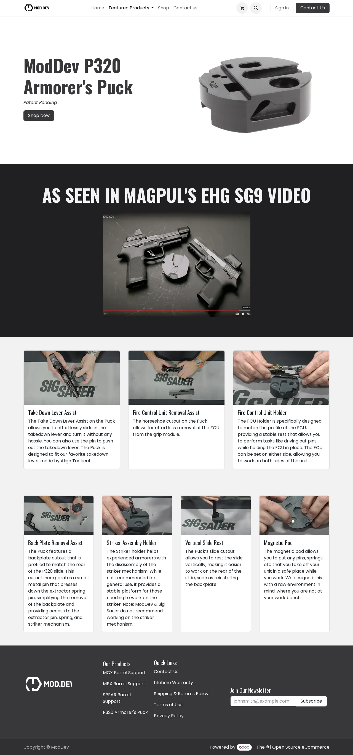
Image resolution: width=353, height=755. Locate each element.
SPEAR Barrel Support (117, 698)
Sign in (282, 8)
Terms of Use (168, 704)
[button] (256, 8)
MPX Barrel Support (124, 684)
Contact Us (312, 8)
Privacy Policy (169, 716)
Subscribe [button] (311, 701)
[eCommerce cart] (242, 8)
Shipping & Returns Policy (181, 693)
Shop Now (39, 115)
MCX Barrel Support (124, 672)
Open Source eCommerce (301, 747)
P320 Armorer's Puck (125, 712)
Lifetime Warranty (173, 682)
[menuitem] (97, 8)
